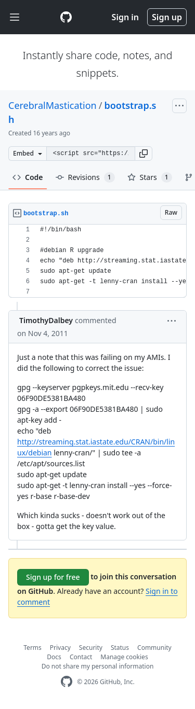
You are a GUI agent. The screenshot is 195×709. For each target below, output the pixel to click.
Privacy (60, 647)
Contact (81, 656)
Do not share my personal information (98, 666)
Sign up (167, 17)
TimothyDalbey (46, 320)
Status (120, 647)
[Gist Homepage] (66, 17)
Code (27, 177)
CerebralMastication (52, 105)
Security (90, 647)
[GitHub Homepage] (66, 681)
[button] (143, 153)
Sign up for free (53, 577)
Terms (32, 647)
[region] (97, 261)
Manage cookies (124, 656)
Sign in (125, 17)
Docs (54, 656)
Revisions (85, 177)
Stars (149, 177)
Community (154, 647)
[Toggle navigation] (14, 17)
